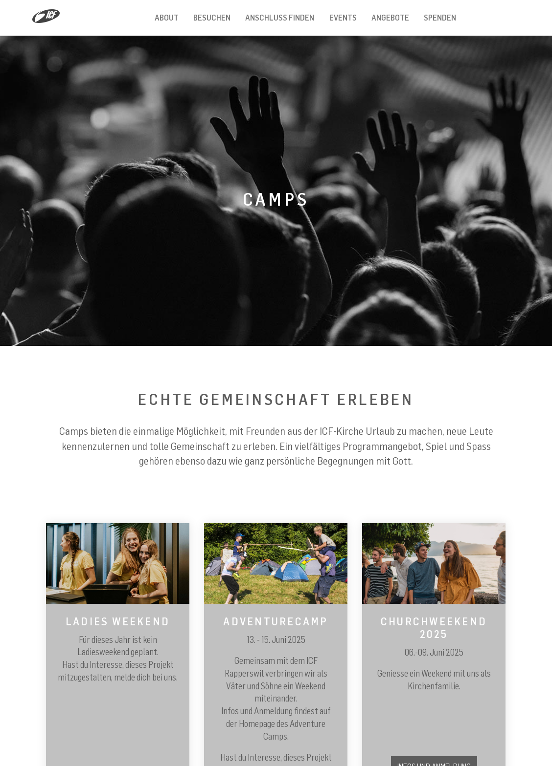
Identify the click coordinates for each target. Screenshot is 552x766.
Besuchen (211, 17)
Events (343, 17)
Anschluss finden (279, 17)
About (167, 17)
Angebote (390, 17)
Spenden (440, 17)
